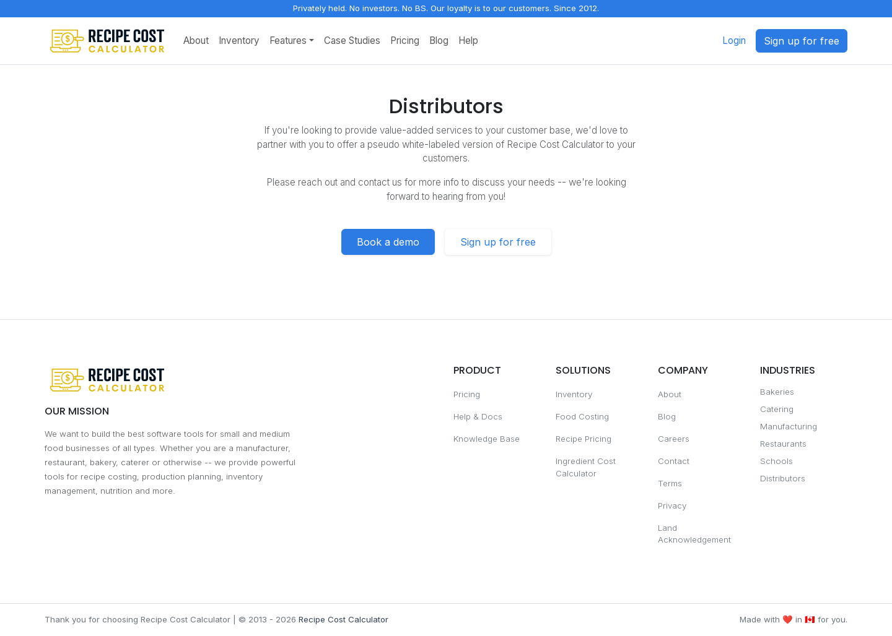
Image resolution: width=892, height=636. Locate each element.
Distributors (782, 478)
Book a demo (388, 242)
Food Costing (582, 416)
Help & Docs (477, 416)
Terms (670, 483)
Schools (776, 461)
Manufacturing (788, 426)
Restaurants (783, 444)
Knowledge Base (486, 439)
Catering (777, 409)
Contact (673, 461)
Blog (438, 40)
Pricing (404, 40)
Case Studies (352, 40)
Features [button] (288, 40)
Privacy (672, 505)
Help (468, 40)
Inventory (239, 40)
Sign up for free (801, 41)
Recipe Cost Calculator (343, 619)
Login (734, 40)
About (196, 40)
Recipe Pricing (583, 439)
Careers (673, 439)
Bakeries (777, 392)
